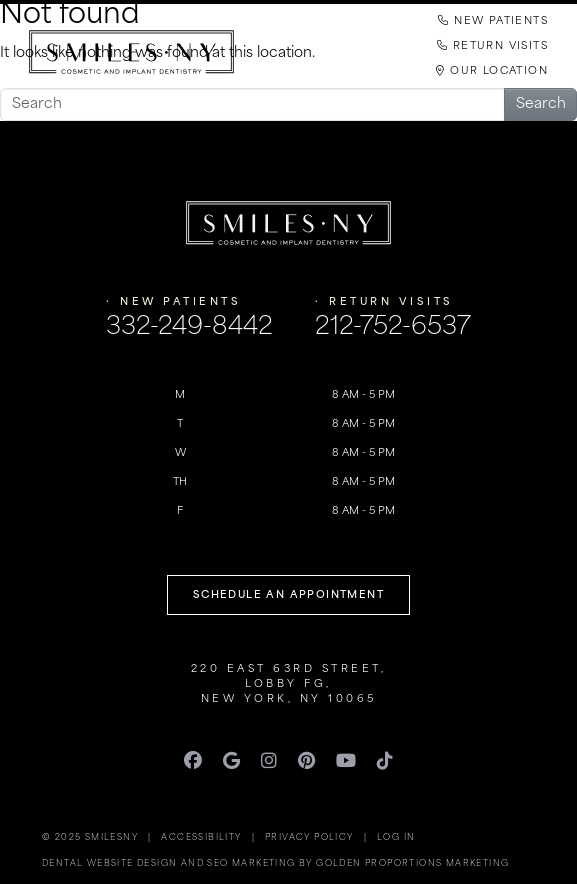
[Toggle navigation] (289, 132)
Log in (396, 838)
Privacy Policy (309, 838)
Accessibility (201, 838)
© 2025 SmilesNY (90, 838)
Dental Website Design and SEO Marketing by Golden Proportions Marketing (275, 864)
